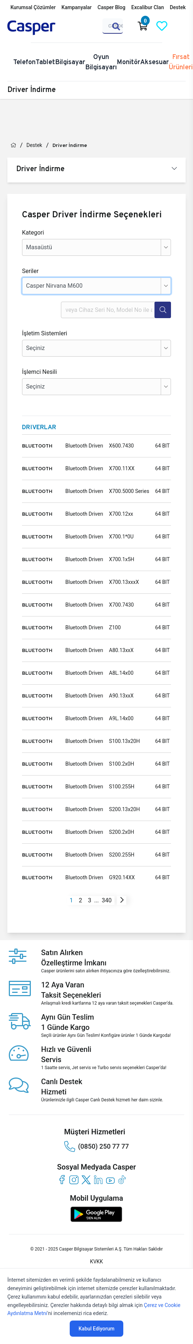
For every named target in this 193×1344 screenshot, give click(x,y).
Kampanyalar (77, 7)
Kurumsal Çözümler (32, 7)
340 (107, 900)
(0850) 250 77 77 (96, 1146)
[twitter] (86, 1179)
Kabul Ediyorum (96, 1329)
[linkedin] (98, 1179)
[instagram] (74, 1179)
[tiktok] (122, 1179)
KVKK (96, 1261)
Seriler (30, 271)
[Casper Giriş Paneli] (181, 26)
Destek (178, 7)
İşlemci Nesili (39, 371)
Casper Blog (111, 7)
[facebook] (61, 1179)
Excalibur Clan (147, 7)
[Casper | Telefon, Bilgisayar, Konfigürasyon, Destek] (42, 28)
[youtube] (110, 1179)
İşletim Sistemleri (44, 333)
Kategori (33, 232)
